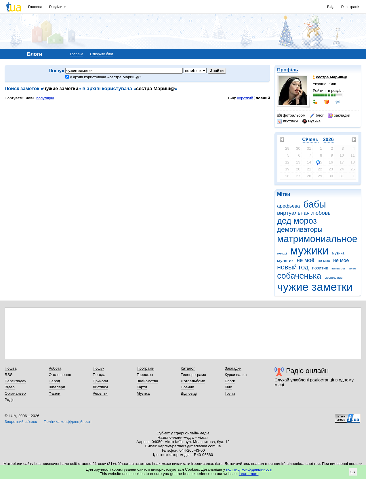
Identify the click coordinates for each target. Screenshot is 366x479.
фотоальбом (291, 115)
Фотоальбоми (193, 381)
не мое (341, 260)
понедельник (338, 268)
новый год (292, 267)
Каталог (188, 368)
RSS (9, 374)
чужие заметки (315, 287)
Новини (187, 387)
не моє (324, 260)
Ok (352, 472)
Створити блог (101, 54)
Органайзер (15, 393)
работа (352, 268)
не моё (305, 260)
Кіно (228, 387)
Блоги (230, 381)
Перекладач (15, 381)
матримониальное (317, 238)
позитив (320, 267)
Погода (99, 374)
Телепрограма (193, 374)
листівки (287, 121)
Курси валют (236, 374)
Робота (55, 368)
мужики (309, 250)
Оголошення (60, 374)
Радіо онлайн (307, 371)
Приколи (100, 381)
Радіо (9, 400)
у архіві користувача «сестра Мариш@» (103, 77)
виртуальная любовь (304, 213)
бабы (314, 204)
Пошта (10, 368)
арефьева (288, 206)
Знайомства (147, 381)
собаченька (299, 275)
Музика (143, 393)
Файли (54, 393)
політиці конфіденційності (249, 469)
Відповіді (189, 393)
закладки (339, 115)
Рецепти (100, 393)
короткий (245, 98)
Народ (54, 381)
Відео (10, 387)
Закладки (233, 368)
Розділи (55, 7)
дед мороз (297, 220)
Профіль (287, 70)
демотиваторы (300, 229)
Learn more (249, 474)
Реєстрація (350, 7)
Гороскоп (145, 374)
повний (263, 98)
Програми (145, 368)
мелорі (282, 253)
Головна (35, 7)
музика (311, 121)
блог (316, 115)
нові (30, 98)
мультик (285, 260)
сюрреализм (333, 277)
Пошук (98, 368)
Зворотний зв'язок (21, 421)
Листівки (100, 387)
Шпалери (57, 387)
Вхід (331, 7)
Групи (230, 393)
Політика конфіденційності (67, 421)
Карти (142, 387)
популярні (45, 98)
